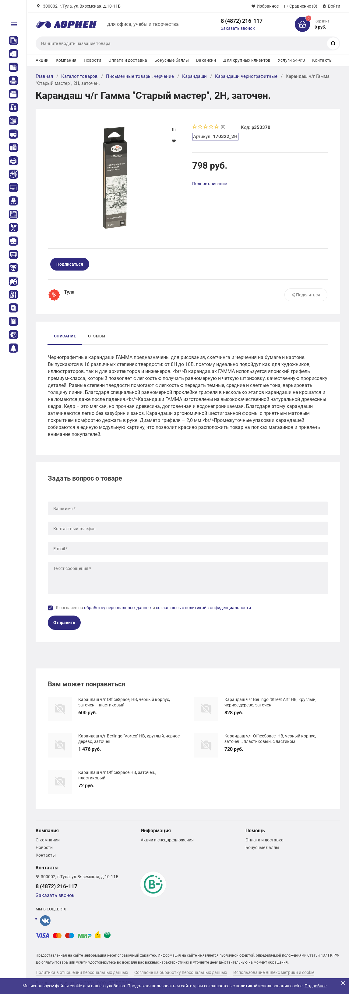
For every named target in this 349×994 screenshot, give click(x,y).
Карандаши (194, 76)
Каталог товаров (79, 76)
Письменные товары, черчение (140, 76)
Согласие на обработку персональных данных (180, 972)
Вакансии (206, 60)
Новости (92, 60)
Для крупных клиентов (246, 60)
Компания (66, 60)
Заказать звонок (238, 28)
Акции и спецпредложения (167, 839)
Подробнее (315, 985)
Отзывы (96, 336)
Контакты (322, 60)
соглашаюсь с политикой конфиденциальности (203, 607)
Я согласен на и (153, 607)
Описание (65, 336)
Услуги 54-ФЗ (291, 60)
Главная (44, 76)
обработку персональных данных (118, 607)
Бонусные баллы (171, 60)
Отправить (64, 622)
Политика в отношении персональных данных (82, 972)
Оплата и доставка (127, 60)
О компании (48, 839)
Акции (42, 60)
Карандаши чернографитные (246, 76)
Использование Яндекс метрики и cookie (273, 972)
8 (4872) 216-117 (242, 21)
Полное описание (209, 183)
